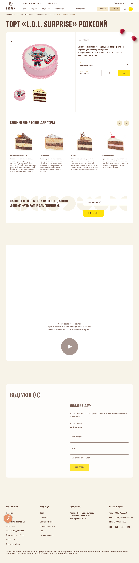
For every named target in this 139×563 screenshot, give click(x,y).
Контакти (10, 540)
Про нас (9, 513)
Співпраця (10, 526)
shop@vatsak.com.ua (124, 517)
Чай (70, 9)
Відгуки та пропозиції (15, 522)
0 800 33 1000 (52, 3)
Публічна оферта (13, 544)
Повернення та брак (15, 535)
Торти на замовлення (25, 15)
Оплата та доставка (15, 531)
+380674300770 (120, 513)
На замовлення (80, 9)
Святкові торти (43, 15)
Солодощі (34, 9)
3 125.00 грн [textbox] (84, 74)
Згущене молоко (59, 9)
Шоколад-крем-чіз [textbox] (87, 65)
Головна (9, 15)
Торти (24, 9)
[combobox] (104, 64)
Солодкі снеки (46, 9)
